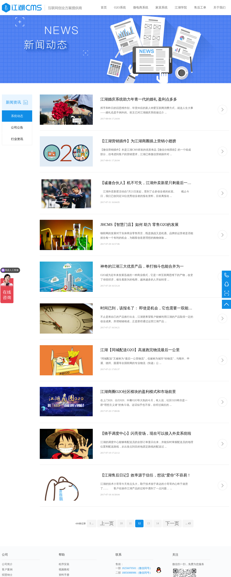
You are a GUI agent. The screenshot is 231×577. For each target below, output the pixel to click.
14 (157, 523)
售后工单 (200, 7)
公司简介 (7, 564)
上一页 (107, 523)
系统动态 (17, 116)
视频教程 (64, 569)
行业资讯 (17, 139)
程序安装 (64, 564)
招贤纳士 (7, 574)
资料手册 (64, 574)
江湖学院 (181, 7)
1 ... (92, 523)
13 (148, 523)
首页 (104, 7)
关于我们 (219, 7)
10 (121, 523)
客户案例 (7, 569)
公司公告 (17, 127)
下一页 (172, 523)
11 (130, 523)
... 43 (188, 523)
